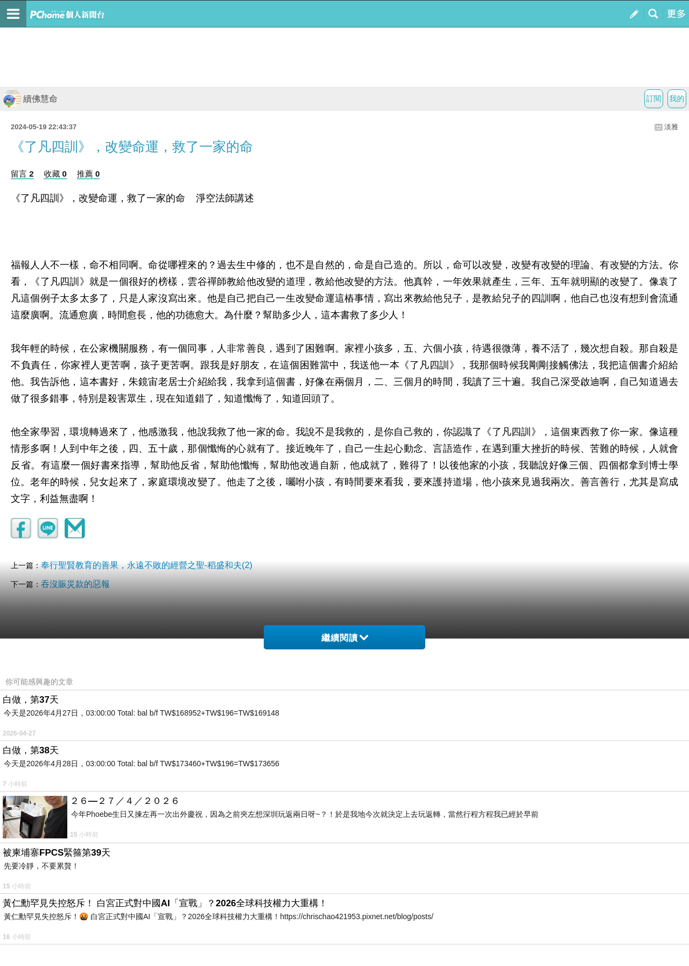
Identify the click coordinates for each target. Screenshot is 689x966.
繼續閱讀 (344, 638)
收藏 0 (55, 173)
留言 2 (22, 173)
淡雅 (671, 127)
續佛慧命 (30, 98)
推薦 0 (88, 173)
